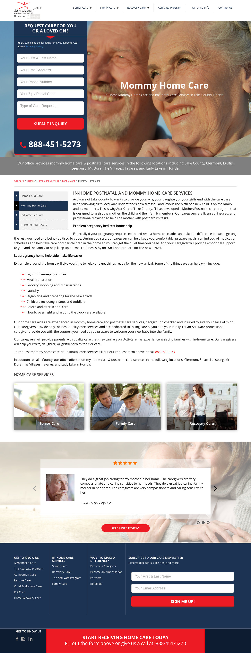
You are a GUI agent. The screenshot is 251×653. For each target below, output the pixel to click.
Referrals (96, 584)
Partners (95, 578)
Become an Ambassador (106, 572)
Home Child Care (32, 196)
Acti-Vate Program (169, 7)
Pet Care (19, 592)
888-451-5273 (50, 144)
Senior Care (80, 7)
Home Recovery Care (27, 598)
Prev (35, 489)
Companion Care (25, 574)
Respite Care (22, 580)
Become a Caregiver (103, 566)
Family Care (107, 7)
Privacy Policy (34, 46)
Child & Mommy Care (28, 586)
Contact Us (225, 7)
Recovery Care (136, 7)
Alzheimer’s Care (25, 563)
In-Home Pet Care (32, 215)
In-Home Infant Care (34, 224)
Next (216, 489)
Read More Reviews (125, 528)
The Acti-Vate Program (28, 568)
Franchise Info (200, 7)
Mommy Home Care (34, 205)
